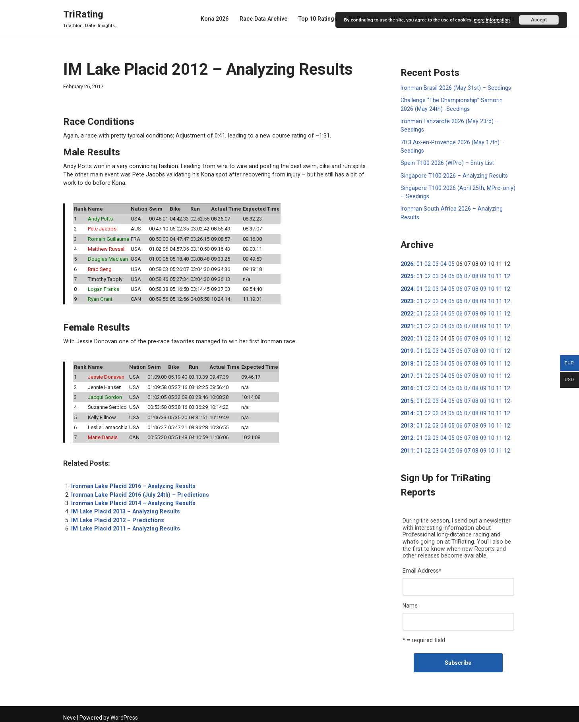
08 (472, 274)
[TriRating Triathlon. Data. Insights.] (89, 18)
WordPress (124, 713)
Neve (69, 713)
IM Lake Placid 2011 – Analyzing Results (124, 525)
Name (410, 601)
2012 (407, 435)
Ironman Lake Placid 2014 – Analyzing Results (131, 500)
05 (449, 262)
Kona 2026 (218, 18)
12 (502, 274)
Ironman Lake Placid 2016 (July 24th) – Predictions (138, 491)
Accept (539, 20)
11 (495, 274)
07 (464, 274)
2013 (407, 422)
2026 (407, 262)
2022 (407, 311)
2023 (407, 299)
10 (487, 274)
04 (442, 262)
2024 (407, 287)
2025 (407, 274)
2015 (407, 398)
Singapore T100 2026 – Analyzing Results (453, 174)
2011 (407, 447)
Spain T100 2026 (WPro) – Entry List (446, 162)
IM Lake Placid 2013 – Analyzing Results (124, 508)
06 (457, 274)
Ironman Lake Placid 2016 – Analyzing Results (131, 483)
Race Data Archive (266, 18)
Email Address (422, 566)
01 (419, 262)
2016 (407, 385)
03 (434, 262)
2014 (407, 410)
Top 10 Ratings (320, 18)
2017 (407, 373)
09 (479, 274)
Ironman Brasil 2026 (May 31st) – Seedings (454, 88)
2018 (407, 361)
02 (427, 262)
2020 (407, 336)
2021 (407, 324)
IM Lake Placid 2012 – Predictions (116, 516)
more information (491, 19)
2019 (407, 348)
